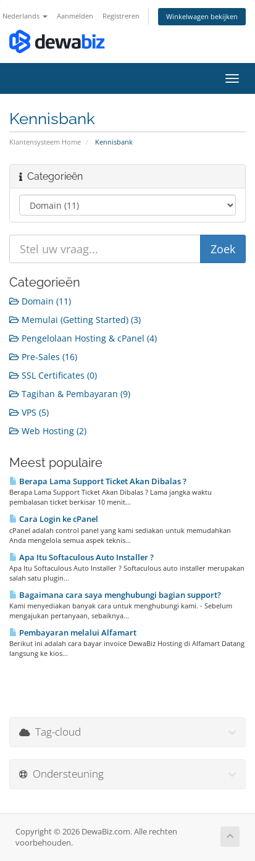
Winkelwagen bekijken (202, 16)
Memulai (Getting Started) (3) (75, 320)
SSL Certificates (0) (53, 375)
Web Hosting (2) (47, 431)
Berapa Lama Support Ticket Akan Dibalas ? (97, 481)
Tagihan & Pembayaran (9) (69, 394)
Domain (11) (40, 301)
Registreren (121, 15)
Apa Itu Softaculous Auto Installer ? (81, 557)
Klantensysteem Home (45, 141)
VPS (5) (29, 412)
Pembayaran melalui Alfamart (72, 632)
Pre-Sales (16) (43, 357)
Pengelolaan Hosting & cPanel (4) (83, 338)
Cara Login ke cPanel (53, 518)
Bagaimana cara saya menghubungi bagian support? (115, 594)
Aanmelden (75, 15)
